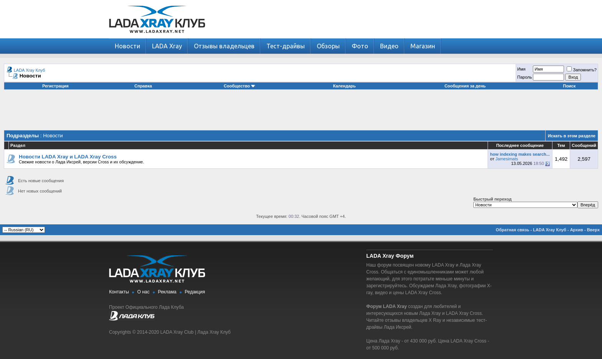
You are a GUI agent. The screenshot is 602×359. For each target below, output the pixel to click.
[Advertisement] (301, 113)
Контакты (119, 292)
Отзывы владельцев (224, 46)
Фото (360, 46)
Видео (389, 46)
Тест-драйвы (285, 46)
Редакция (195, 292)
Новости (127, 46)
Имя (521, 69)
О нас (143, 292)
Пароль (524, 77)
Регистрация (55, 86)
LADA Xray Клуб (29, 70)
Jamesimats (507, 158)
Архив (576, 229)
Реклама (167, 292)
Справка (143, 86)
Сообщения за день (465, 86)
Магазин (422, 46)
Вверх (593, 229)
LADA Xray (167, 46)
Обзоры (328, 46)
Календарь (344, 86)
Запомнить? (582, 70)
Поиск (569, 86)
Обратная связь (512, 229)
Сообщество (239, 86)
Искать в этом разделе (571, 135)
